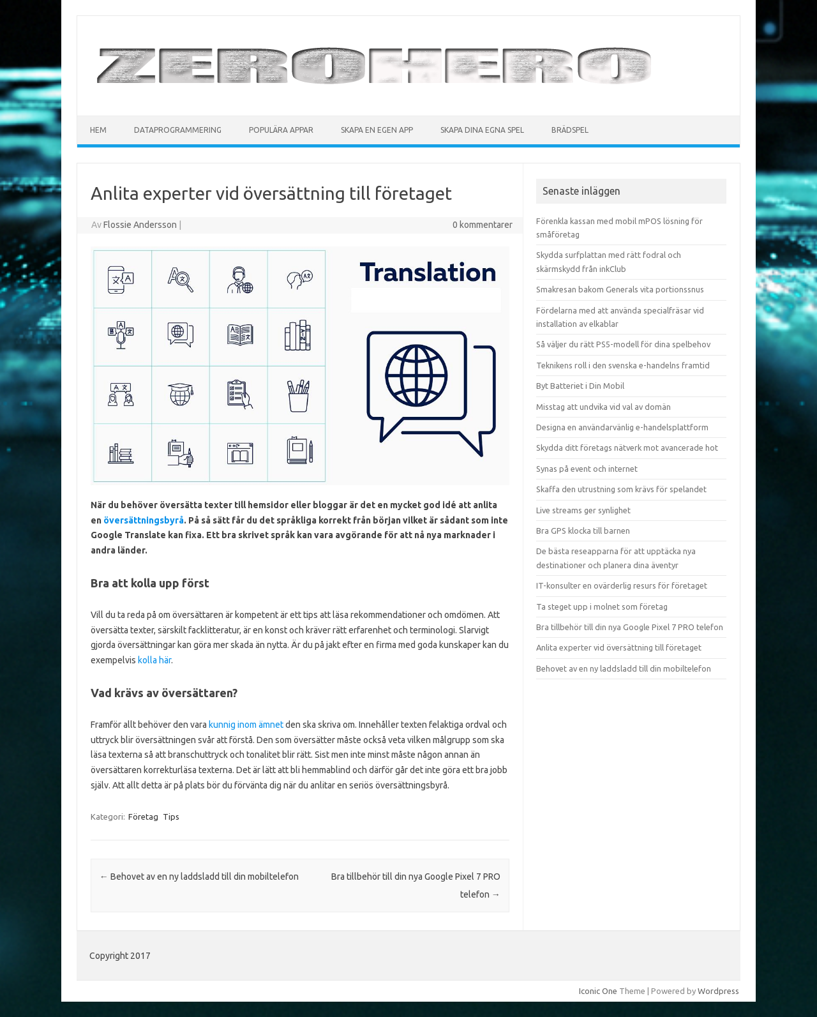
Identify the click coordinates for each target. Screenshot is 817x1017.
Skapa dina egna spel (482, 130)
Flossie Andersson (140, 225)
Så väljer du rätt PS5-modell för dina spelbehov (623, 344)
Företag (143, 816)
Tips (171, 816)
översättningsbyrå (143, 520)
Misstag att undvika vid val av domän (603, 406)
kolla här (154, 660)
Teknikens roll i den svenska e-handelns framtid (623, 365)
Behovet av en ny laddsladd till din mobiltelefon (199, 876)
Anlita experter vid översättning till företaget (618, 647)
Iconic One (598, 990)
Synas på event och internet (587, 468)
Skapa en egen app (377, 130)
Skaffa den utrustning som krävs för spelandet (621, 489)
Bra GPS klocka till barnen (583, 530)
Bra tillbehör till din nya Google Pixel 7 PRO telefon (629, 626)
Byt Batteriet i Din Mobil (580, 385)
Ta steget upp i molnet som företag (602, 606)
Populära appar (281, 130)
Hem (98, 130)
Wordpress (718, 990)
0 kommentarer (483, 225)
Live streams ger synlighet (583, 510)
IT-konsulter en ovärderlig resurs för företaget (621, 585)
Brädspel (569, 130)
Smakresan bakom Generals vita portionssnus (620, 289)
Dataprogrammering (177, 130)
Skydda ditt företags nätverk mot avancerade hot (627, 447)
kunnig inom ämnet (246, 724)
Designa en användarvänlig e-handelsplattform (622, 427)
